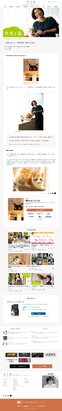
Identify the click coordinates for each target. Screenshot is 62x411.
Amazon (31, 214)
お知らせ (5, 384)
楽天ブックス (40, 214)
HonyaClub (48, 217)
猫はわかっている (9, 55)
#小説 (9, 49)
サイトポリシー (6, 378)
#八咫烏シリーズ (34, 249)
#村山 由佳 (16, 290)
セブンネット (48, 214)
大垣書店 (40, 220)
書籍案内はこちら (20, 366)
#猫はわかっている (11, 290)
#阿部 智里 (39, 249)
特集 (43, 6)
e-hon (40, 217)
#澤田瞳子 (12, 270)
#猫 (9, 270)
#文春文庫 (20, 290)
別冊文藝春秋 (26, 382)
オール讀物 (23, 55)
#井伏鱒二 (40, 269)
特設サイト (49, 6)
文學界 (25, 378)
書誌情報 (55, 6)
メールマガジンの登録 (41, 316)
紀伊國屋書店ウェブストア (31, 217)
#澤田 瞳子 (39, 289)
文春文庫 (19, 55)
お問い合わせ (6, 385)
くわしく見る (39, 210)
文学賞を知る (26, 6)
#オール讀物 (8, 48)
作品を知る (18, 6)
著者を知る (11, 6)
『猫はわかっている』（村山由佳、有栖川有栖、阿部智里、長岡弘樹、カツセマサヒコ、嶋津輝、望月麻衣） (31, 83)
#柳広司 (16, 270)
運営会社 (5, 382)
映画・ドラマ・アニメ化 (35, 6)
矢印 (58, 344)
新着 (5, 6)
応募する (36, 313)
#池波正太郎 (35, 269)
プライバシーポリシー (8, 380)
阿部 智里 (14, 55)
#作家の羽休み (44, 249)
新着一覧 (15, 378)
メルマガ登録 (42, 366)
